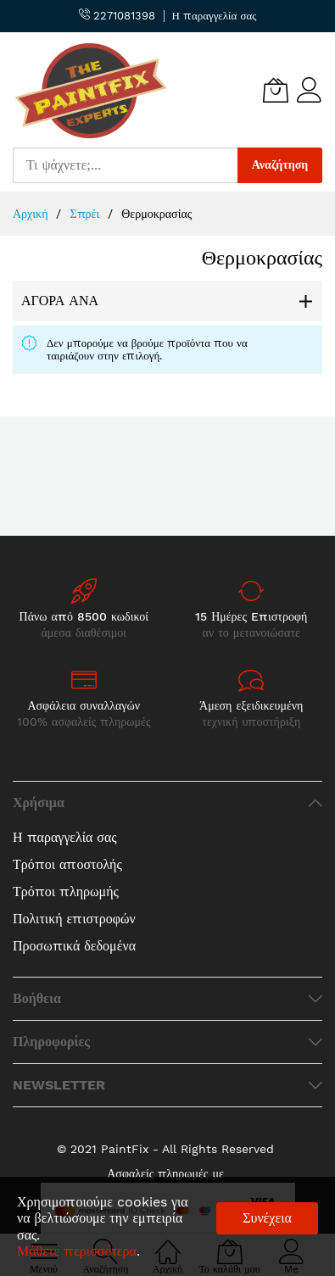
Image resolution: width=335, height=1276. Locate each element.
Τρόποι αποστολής (67, 864)
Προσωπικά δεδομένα (74, 946)
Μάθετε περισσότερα (77, 1251)
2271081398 (117, 15)
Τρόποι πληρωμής (66, 891)
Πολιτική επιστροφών (74, 919)
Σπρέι (86, 213)
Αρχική (32, 213)
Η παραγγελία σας (214, 15)
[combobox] (125, 165)
